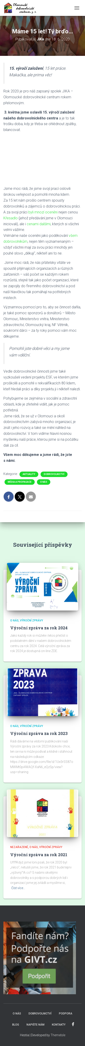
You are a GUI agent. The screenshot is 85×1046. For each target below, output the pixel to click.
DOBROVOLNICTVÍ (40, 1013)
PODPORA (65, 1013)
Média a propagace (20, 482)
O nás (43, 482)
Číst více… (18, 888)
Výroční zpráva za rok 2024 (39, 628)
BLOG (15, 1024)
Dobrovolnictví (54, 474)
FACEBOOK (73, 1024)
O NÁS (17, 1013)
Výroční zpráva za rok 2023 (39, 733)
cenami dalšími (39, 224)
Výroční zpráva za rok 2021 (38, 854)
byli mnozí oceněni (43, 212)
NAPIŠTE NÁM (35, 1024)
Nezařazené (19, 847)
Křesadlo (10, 218)
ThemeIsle (58, 1035)
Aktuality (29, 474)
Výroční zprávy (31, 620)
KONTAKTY (59, 1024)
